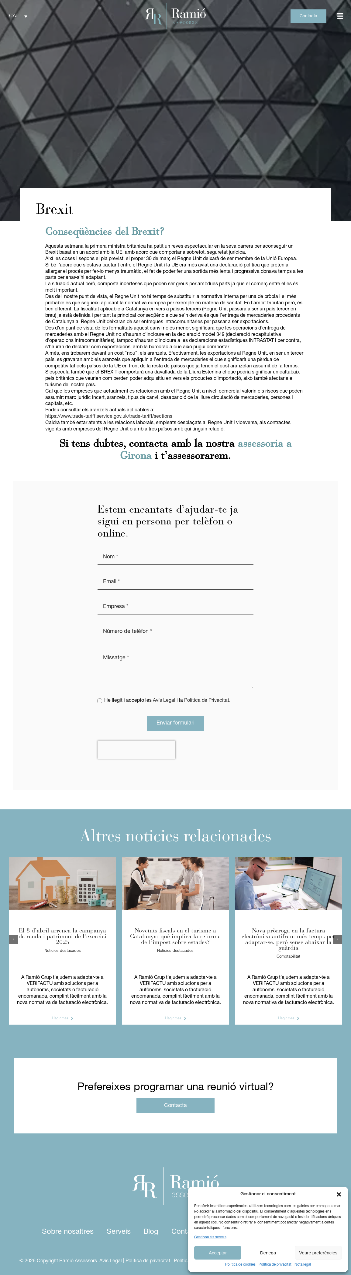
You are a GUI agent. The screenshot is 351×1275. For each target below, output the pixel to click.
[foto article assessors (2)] (62, 859)
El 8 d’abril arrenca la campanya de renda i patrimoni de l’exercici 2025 (62, 936)
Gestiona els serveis (210, 1237)
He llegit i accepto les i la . (167, 700)
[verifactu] (288, 859)
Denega (268, 1252)
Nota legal (302, 1265)
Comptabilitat (288, 957)
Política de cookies (240, 1265)
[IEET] (175, 859)
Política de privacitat (275, 1265)
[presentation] (136, 750)
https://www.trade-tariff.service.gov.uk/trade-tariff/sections (108, 416)
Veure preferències (318, 1252)
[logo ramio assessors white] (175, 1169)
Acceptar (218, 1252)
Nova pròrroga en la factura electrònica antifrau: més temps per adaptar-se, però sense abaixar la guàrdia (288, 939)
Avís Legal (164, 700)
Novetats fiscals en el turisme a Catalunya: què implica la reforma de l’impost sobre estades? (175, 936)
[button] (339, 1194)
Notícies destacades (62, 951)
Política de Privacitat (206, 700)
